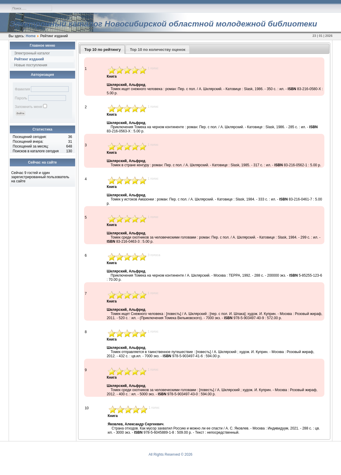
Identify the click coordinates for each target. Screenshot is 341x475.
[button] (20, 113)
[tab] (102, 49)
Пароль (21, 98)
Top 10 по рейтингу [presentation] (102, 49)
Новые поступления (30, 65)
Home (31, 36)
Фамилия (22, 89)
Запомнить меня (28, 107)
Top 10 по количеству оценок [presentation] (157, 49)
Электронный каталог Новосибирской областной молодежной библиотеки (163, 23)
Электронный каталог (32, 53)
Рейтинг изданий (29, 59)
